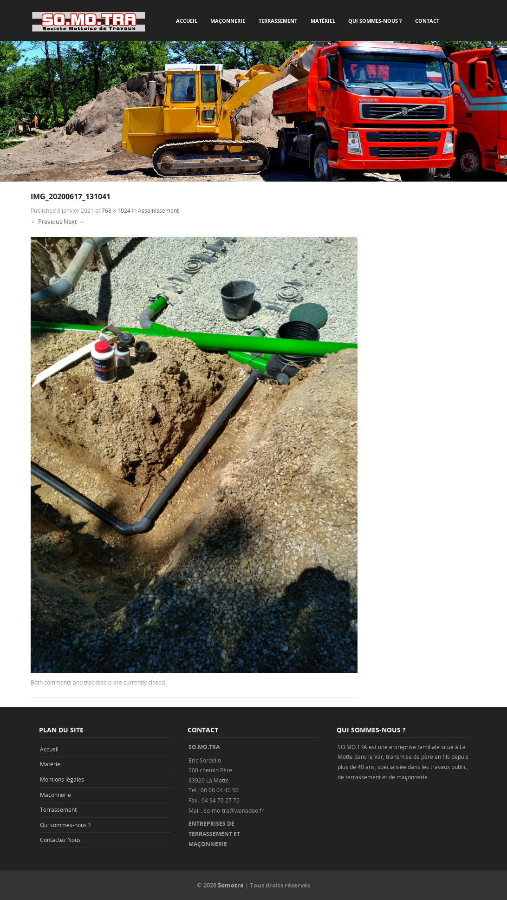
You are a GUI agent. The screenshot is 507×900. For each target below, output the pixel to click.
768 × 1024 (116, 210)
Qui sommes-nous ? (375, 20)
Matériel (323, 20)
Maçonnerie (227, 20)
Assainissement (158, 210)
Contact (427, 20)
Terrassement (278, 20)
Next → (74, 221)
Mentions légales (62, 779)
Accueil (186, 20)
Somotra (231, 885)
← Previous (46, 221)
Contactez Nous (60, 839)
